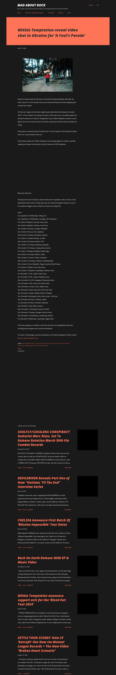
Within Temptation (42, 345)
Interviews (51, 12)
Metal (52, 343)
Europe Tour (34, 343)
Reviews (61, 12)
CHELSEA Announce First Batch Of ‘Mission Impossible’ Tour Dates (44, 522)
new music (29, 345)
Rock (34, 345)
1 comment (26, 673)
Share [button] (19, 348)
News (69, 12)
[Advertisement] (45, 405)
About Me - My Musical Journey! (34, 12)
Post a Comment (28, 467)
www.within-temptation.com (28, 338)
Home (19, 12)
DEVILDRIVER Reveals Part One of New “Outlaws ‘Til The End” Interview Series (43, 482)
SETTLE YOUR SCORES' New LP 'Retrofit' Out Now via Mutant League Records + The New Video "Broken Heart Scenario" (43, 644)
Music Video (21, 345)
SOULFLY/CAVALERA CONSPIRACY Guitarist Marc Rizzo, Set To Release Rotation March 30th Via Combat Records (44, 438)
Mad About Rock (31, 5)
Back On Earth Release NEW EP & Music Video (43, 560)
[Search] (91, 5)
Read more (68, 467)
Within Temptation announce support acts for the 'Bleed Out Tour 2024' (42, 599)
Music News (65, 343)
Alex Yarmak (26, 343)
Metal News (58, 343)
